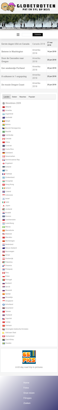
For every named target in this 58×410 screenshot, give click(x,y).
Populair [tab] (32, 97)
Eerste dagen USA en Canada (15, 44)
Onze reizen (29, 393)
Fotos (26, 387)
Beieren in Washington (12, 51)
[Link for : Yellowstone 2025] (29, 22)
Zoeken (37, 35)
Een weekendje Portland (13, 68)
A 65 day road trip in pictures (29, 367)
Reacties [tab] (23, 97)
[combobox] (27, 34)
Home (26, 382)
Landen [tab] (6, 97)
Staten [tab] (14, 97)
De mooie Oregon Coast (13, 84)
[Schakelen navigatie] (18, 35)
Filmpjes (27, 398)
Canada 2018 (38, 44)
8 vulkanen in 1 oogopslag (14, 76)
